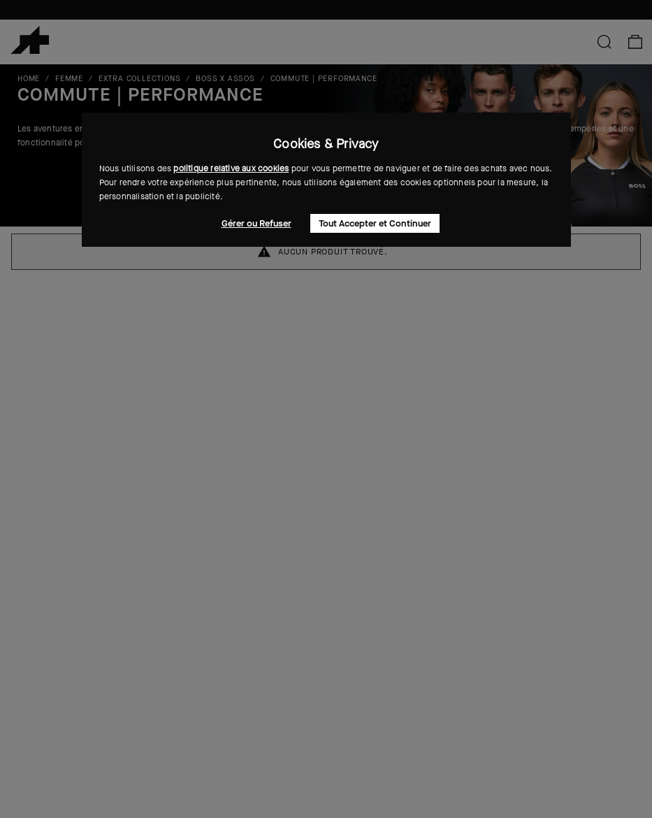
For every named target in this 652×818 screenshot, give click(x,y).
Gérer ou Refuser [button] (256, 223)
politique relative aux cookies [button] (231, 168)
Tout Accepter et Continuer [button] (375, 223)
